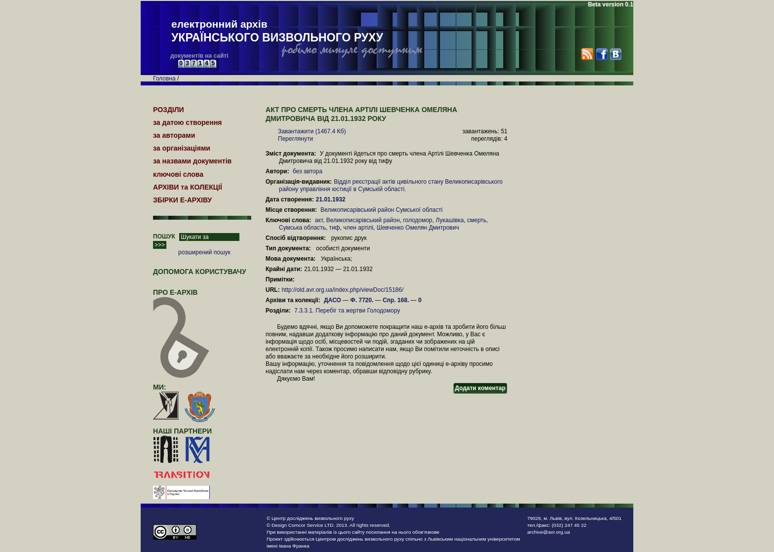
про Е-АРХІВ (181, 296)
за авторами (174, 135)
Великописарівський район (363, 220)
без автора (307, 171)
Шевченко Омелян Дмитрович (418, 227)
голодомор (417, 220)
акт (319, 220)
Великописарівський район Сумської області (381, 209)
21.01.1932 (331, 199)
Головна (164, 78)
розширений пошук (204, 252)
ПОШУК (164, 236)
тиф (334, 227)
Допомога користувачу (199, 272)
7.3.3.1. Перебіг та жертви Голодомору (347, 310)
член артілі (358, 227)
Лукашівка (449, 220)
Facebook (601, 54)
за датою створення (187, 122)
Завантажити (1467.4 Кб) (312, 131)
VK (615, 54)
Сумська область (302, 227)
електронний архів (277, 31)
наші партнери (182, 431)
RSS (587, 54)
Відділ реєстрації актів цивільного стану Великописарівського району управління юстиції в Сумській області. (391, 185)
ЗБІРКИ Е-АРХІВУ (182, 200)
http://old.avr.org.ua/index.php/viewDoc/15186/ (343, 289)
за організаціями (181, 148)
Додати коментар (480, 388)
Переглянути (295, 138)
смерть (476, 220)
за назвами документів (192, 161)
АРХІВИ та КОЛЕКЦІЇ (187, 187)
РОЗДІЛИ (168, 110)
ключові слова (178, 174)
